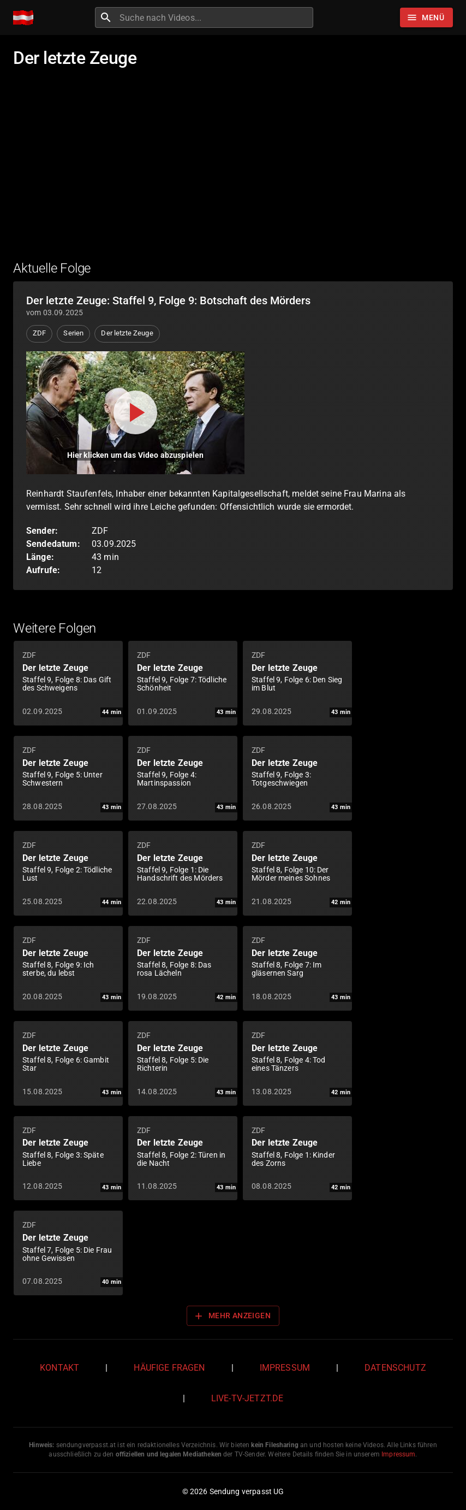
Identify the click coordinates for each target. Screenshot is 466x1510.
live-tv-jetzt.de (247, 1398)
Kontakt (59, 1367)
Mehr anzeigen (232, 1316)
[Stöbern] (426, 17)
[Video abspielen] (135, 412)
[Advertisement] (233, 171)
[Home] (26, 17)
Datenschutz (395, 1367)
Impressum (285, 1367)
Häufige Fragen (169, 1367)
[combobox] (215, 17)
